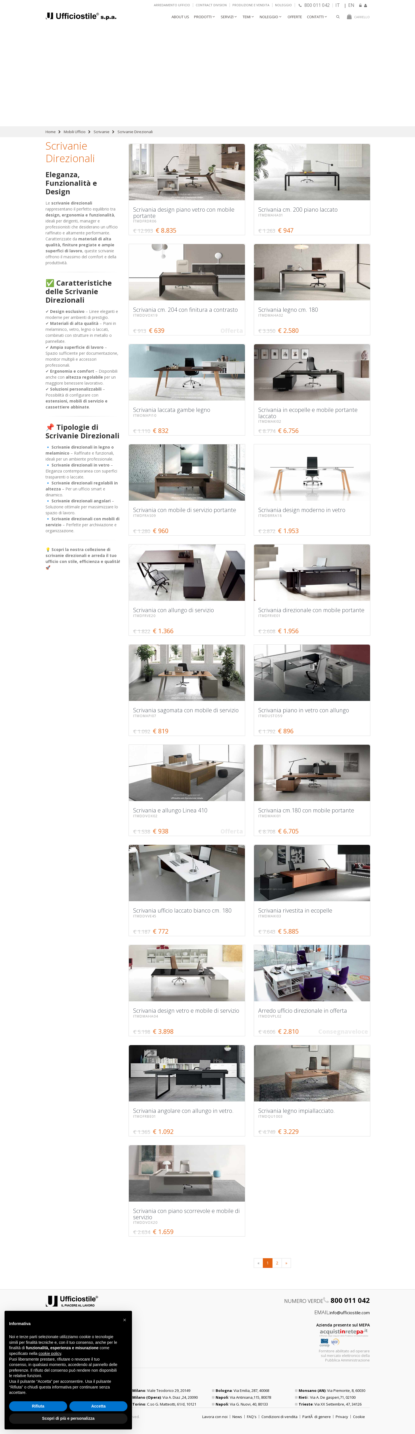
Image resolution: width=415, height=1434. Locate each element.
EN (351, 5)
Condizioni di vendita (279, 1416)
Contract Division (211, 5)
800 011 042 (314, 5)
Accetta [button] (98, 1406)
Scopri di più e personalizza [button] (68, 1418)
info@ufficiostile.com (350, 1312)
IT (337, 5)
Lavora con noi (215, 1416)
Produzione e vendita (250, 5)
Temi (247, 16)
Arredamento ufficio (172, 5)
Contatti (315, 16)
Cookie (359, 1416)
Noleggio (283, 5)
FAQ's (252, 1416)
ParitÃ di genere (316, 1416)
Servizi (227, 16)
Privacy (342, 1416)
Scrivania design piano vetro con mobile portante (269, 42)
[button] (124, 1319)
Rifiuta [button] (38, 1406)
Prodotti (203, 16)
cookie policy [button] (50, 1353)
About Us (180, 16)
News (237, 1416)
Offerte (295, 16)
